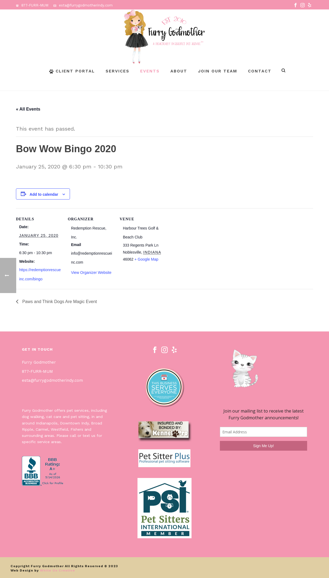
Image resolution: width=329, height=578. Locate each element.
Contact (259, 71)
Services (117, 71)
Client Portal (72, 71)
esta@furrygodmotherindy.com (86, 5)
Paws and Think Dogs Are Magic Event (59, 301)
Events (150, 71)
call (73, 435)
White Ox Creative (57, 570)
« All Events (28, 109)
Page (302, 85)
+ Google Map (146, 259)
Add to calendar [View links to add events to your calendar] (44, 194)
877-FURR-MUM (34, 5)
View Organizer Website (91, 272)
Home (290, 85)
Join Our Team (217, 71)
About (178, 71)
